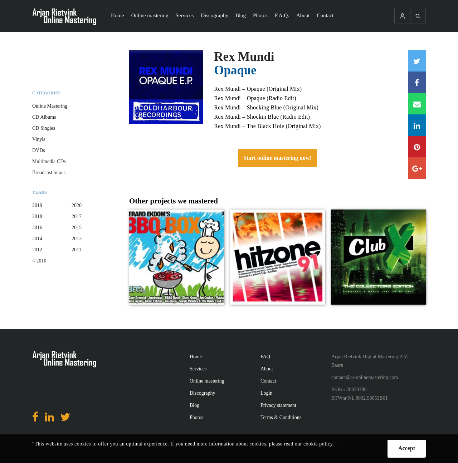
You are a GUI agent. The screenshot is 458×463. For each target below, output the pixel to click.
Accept (406, 448)
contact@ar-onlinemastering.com (364, 377)
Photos (260, 15)
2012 (37, 249)
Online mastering (150, 15)
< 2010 (39, 260)
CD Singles (43, 128)
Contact (325, 15)
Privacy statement (278, 405)
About (303, 15)
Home (117, 15)
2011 (76, 249)
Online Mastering (49, 106)
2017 (77, 216)
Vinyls (38, 139)
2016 (37, 227)
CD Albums (44, 117)
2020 (77, 205)
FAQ (265, 356)
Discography (214, 15)
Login (266, 393)
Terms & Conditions (280, 417)
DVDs (38, 150)
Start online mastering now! (277, 158)
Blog (240, 15)
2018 (37, 216)
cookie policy (317, 444)
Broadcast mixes (48, 172)
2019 (37, 205)
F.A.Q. (282, 15)
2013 (77, 238)
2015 (77, 227)
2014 (37, 238)
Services (184, 15)
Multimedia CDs (49, 161)
